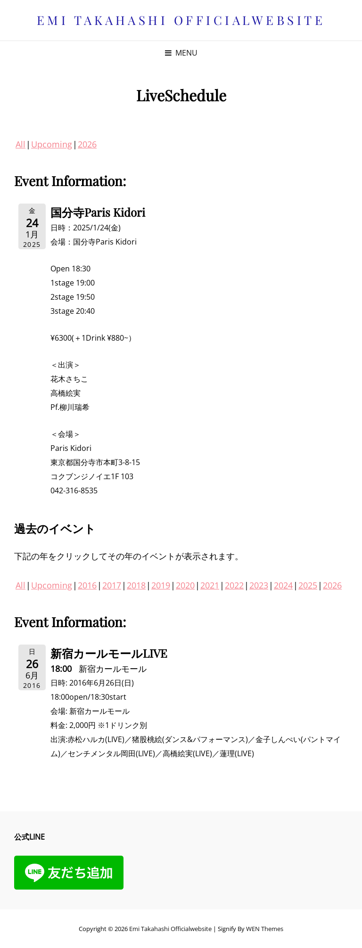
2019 (160, 585)
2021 (209, 585)
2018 (136, 585)
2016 (87, 585)
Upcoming (51, 144)
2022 (234, 585)
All (20, 144)
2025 (307, 585)
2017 (111, 585)
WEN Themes (264, 928)
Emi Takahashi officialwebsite (181, 20)
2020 (185, 585)
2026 (87, 144)
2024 (283, 585)
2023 (258, 585)
